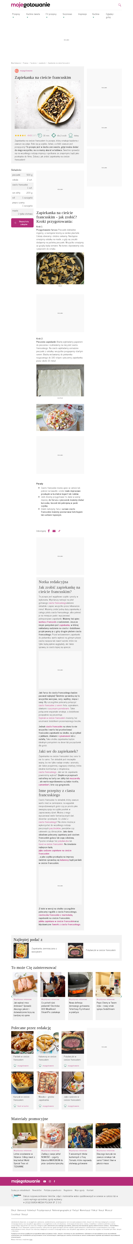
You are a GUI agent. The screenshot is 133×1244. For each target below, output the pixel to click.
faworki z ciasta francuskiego (66, 924)
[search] (119, 5)
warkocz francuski (47, 621)
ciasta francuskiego (57, 602)
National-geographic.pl (61, 1210)
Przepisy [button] (16, 15)
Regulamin (68, 1190)
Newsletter (37, 1190)
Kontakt (90, 1190)
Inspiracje (82, 14)
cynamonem (64, 736)
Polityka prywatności (53, 1190)
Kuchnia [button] (95, 15)
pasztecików (55, 828)
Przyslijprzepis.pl (44, 1210)
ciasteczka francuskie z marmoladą (55, 914)
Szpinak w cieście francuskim (52, 717)
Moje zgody (80, 1190)
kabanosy (64, 859)
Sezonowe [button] (67, 15)
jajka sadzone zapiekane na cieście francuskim (55, 852)
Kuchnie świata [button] (33, 15)
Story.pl (24, 1214)
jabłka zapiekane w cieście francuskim (57, 921)
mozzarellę (75, 778)
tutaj (30, 1239)
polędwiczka (63, 840)
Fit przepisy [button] (51, 15)
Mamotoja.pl (85, 1210)
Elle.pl (13, 1210)
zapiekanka (64, 625)
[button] (12, 996)
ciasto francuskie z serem (50, 705)
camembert (44, 784)
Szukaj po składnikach (20, 1190)
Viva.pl (101, 1210)
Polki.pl (94, 1210)
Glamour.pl (21, 1210)
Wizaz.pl (108, 1210)
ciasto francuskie (54, 726)
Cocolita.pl (15, 1214)
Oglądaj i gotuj (110, 15)
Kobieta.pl (31, 1210)
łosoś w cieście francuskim (51, 844)
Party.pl (76, 1210)
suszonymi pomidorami (58, 708)
